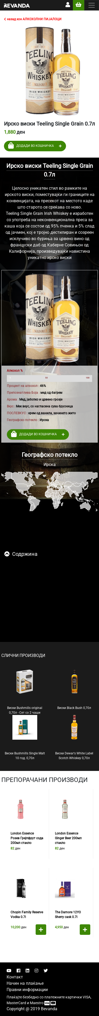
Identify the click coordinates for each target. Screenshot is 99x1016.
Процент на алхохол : (23, 386)
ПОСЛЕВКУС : (17, 413)
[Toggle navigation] (91, 5)
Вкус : (11, 406)
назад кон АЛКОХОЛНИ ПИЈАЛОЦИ (33, 19)
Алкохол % (15, 370)
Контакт (15, 976)
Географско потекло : (23, 420)
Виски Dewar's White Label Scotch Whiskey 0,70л (74, 737)
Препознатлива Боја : (23, 393)
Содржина (20, 554)
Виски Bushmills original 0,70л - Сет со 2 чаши (24, 691)
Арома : (12, 399)
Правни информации (27, 989)
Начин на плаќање (25, 983)
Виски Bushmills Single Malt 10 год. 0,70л (25, 737)
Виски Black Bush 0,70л (74, 689)
